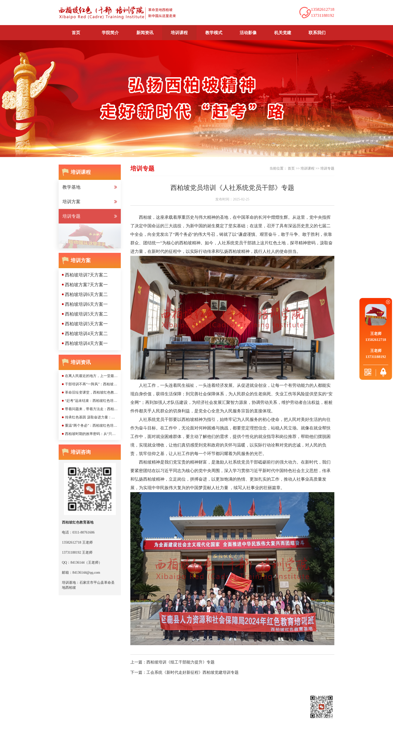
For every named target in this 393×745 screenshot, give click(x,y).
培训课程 (308, 168)
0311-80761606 (80, 720)
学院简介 (83, 702)
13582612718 (102, 720)
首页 (76, 32)
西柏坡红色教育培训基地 (82, 692)
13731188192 (154, 720)
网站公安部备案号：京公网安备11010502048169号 (263, 738)
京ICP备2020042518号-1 (205, 738)
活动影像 (248, 32)
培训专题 (327, 168)
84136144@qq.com (123, 727)
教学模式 (213, 32)
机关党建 (282, 32)
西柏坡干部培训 (153, 692)
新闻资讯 (107, 702)
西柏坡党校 (121, 692)
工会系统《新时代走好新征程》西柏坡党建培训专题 (192, 672)
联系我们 (317, 32)
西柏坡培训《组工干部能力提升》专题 (180, 662)
